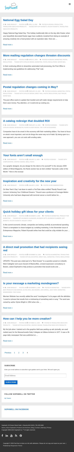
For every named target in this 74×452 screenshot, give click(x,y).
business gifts (42, 218)
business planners (54, 218)
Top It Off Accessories (48, 127)
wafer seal (62, 62)
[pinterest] (21, 436)
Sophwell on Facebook (16, 409)
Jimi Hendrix (36, 290)
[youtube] (11, 436)
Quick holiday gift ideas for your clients (28, 211)
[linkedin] (7, 436)
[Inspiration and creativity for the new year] (33, 185)
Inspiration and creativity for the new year (29, 181)
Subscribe (11, 382)
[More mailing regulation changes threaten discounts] (32, 59)
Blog (32, 427)
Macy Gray (53, 290)
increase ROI (19, 127)
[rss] (16, 436)
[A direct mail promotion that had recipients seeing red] (34, 254)
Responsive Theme (16, 445)
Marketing (58, 59)
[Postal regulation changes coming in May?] (34, 91)
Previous (8, 353)
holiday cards (27, 220)
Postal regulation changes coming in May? (30, 87)
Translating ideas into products (14, 26)
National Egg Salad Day (18, 20)
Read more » (8, 45)
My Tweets (7, 398)
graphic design (19, 162)
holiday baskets (53, 26)
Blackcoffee (33, 257)
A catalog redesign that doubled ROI (26, 120)
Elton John (27, 290)
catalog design (28, 62)
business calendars (29, 218)
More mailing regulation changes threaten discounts (36, 55)
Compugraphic (8, 162)
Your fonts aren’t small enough (23, 155)
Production (58, 24)
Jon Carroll (45, 290)
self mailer (62, 93)
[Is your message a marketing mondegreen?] (34, 287)
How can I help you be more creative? (27, 318)
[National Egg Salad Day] (32, 24)
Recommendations (56, 185)
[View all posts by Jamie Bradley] (11, 24)
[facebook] (3, 436)
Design (51, 24)
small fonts (30, 162)
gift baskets (42, 26)
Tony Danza (17, 292)
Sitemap (43, 427)
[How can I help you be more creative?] (34, 323)
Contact (37, 427)
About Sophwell (11, 427)
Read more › (7, 75)
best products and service (12, 290)
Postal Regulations (50, 62)
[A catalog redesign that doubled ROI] (34, 125)
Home (3, 427)
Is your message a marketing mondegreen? (31, 283)
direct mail (39, 93)
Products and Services (23, 427)
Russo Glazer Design (31, 127)
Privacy (49, 427)
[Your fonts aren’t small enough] (33, 159)
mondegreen (7, 292)
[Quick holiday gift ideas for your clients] (34, 216)
